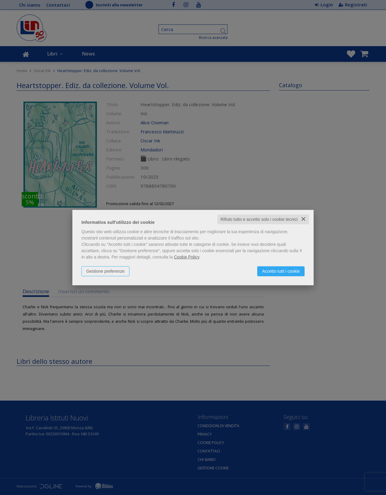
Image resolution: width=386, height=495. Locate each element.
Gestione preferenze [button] (105, 271)
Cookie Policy (186, 257)
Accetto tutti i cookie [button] (281, 271)
